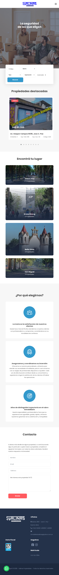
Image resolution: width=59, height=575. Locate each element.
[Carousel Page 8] (38, 144)
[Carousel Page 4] (28, 144)
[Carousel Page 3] (26, 144)
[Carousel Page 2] (23, 144)
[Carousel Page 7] (35, 144)
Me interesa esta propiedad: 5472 (29, 483)
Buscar (15, 80)
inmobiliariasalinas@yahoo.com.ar (42, 534)
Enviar (17, 496)
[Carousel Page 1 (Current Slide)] (21, 144)
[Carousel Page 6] (33, 144)
